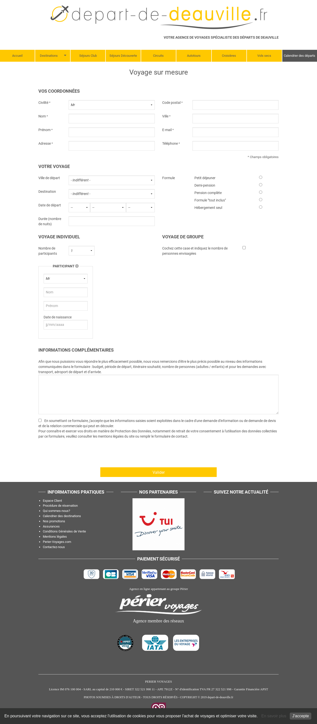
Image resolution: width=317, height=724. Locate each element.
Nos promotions (54, 521)
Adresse (44, 143)
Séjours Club (88, 55)
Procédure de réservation (60, 505)
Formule (168, 178)
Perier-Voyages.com (57, 542)
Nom (42, 116)
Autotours (194, 55)
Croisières (229, 55)
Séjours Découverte (123, 55)
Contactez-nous (54, 547)
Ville (165, 116)
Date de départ (49, 205)
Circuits (158, 55)
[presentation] (76, 454)
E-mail (167, 130)
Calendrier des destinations (62, 516)
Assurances (51, 526)
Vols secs (264, 55)
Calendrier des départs (299, 55)
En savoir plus (274, 716)
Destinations (49, 55)
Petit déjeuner (204, 178)
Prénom (44, 130)
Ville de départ (49, 178)
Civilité (43, 103)
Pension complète (208, 193)
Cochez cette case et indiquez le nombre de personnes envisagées (195, 250)
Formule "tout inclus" (210, 200)
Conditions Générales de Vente (64, 531)
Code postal (171, 103)
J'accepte (300, 716)
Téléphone (170, 143)
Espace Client (52, 500)
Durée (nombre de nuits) (49, 221)
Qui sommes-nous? (56, 511)
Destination (47, 192)
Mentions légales (55, 536)
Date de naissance (58, 317)
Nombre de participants (47, 250)
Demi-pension (204, 185)
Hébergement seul (208, 208)
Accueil (17, 55)
